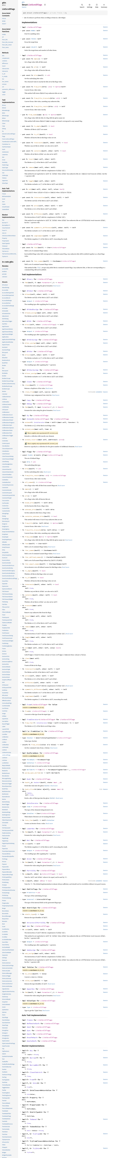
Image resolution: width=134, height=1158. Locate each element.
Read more (56, 286)
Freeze (30, 1020)
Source (24, 7)
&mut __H (57, 782)
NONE (33, 30)
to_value (28, 974)
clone (27, 385)
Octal (29, 859)
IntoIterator (39, 422)
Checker (30, 738)
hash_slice (29, 789)
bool (52, 126)
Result (60, 282)
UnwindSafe (32, 1041)
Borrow (33, 1058)
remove (31, 167)
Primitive (31, 892)
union (36, 206)
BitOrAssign (32, 340)
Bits (28, 462)
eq (26, 874)
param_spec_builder (33, 773)
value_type (29, 980)
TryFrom (36, 1134)
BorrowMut (34, 1065)
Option (58, 87)
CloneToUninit (36, 1072)
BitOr (29, 321)
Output (29, 301)
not (26, 844)
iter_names (38, 261)
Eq (28, 415)
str (45, 115)
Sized (31, 588)
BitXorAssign (33, 370)
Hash (29, 779)
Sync (29, 1030)
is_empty (37, 126)
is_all (36, 134)
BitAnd (30, 291)
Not (28, 840)
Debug (29, 404)
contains (37, 151)
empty (36, 59)
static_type (30, 914)
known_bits (29, 503)
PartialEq (31, 871)
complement (38, 236)
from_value (35, 745)
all (35, 67)
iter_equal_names (32, 564)
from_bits (38, 87)
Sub (28, 926)
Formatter (46, 282)
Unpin (29, 1034)
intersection (39, 197)
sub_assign (29, 953)
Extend (30, 419)
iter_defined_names (33, 557)
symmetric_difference (43, 227)
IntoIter (30, 813)
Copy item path (44, 4)
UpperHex (31, 989)
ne (26, 881)
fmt (26, 282)
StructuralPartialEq (36, 923)
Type (28, 1007)
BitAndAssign (33, 309)
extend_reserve (31, 440)
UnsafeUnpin (32, 1037)
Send (29, 1027)
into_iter (29, 820)
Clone (29, 382)
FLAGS (30, 455)
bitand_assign (31, 313)
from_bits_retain (41, 106)
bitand (27, 294)
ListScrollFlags (34, 27)
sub (26, 929)
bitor (27, 324)
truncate (28, 605)
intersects (38, 142)
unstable (99, 392)
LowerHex (31, 829)
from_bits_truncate (42, 98)
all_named (29, 482)
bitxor (27, 355)
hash (27, 782)
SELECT (34, 47)
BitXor (30, 351)
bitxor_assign (31, 373)
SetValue (30, 763)
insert (31, 159)
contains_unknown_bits (34, 516)
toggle (31, 181)
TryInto (36, 1148)
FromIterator (33, 719)
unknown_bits (30, 509)
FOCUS (33, 39)
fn (38, 770)
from (27, 711)
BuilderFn (31, 770)
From (29, 705)
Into (35, 1083)
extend (27, 422)
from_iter (29, 723)
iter (35, 247)
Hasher (36, 782)
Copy (29, 400)
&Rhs (42, 881)
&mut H (59, 789)
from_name (33, 115)
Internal (30, 899)
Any (31, 1051)
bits (35, 75)
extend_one (29, 429)
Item (28, 807)
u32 (48, 75)
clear (27, 658)
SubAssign (31, 950)
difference (38, 214)
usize (61, 440)
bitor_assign (30, 343)
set (30, 189)
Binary (30, 279)
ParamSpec (31, 759)
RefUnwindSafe (33, 1023)
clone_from (29, 392)
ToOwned (33, 1119)
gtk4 (23, 2)
